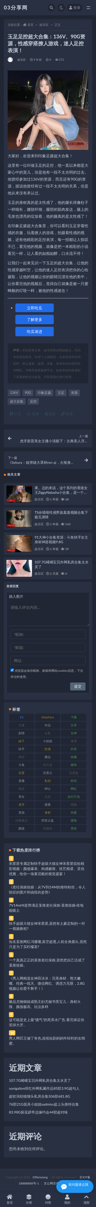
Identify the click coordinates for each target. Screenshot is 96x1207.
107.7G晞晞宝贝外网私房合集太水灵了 (40, 1080)
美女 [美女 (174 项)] (21, 797)
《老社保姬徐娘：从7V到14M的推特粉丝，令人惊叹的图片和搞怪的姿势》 (47, 889)
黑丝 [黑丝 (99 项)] (74, 828)
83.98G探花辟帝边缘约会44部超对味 (38, 1112)
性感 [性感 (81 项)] (48, 749)
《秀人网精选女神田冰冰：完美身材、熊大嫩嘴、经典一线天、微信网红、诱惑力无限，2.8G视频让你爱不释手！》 (47, 983)
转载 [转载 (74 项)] (74, 812)
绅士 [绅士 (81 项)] (48, 789)
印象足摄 (44, 393)
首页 (30, 25)
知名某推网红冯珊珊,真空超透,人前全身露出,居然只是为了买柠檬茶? (48, 944)
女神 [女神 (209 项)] (74, 733)
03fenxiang (40, 1177)
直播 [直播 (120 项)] (21, 781)
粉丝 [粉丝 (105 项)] (74, 781)
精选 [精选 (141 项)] (21, 789)
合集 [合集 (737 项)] (48, 733)
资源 (74, 393)
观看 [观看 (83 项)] (48, 804)
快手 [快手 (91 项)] (21, 749)
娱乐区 (44, 25)
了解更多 (34, 319)
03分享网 (16, 7)
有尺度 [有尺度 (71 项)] (47, 765)
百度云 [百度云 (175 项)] (47, 773)
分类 (28, 1199)
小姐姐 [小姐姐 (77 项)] (47, 741)
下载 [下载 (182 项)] (74, 717)
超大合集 (16, 401)
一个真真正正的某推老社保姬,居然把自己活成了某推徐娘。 (47, 962)
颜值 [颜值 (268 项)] (21, 828)
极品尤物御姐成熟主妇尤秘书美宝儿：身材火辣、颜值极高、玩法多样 (45, 1004)
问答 (48, 1199)
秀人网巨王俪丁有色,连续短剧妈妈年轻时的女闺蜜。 (47, 1040)
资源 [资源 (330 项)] (21, 812)
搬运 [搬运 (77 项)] (48, 757)
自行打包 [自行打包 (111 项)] (74, 797)
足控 (33, 401)
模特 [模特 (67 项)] (74, 765)
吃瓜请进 (34, 331)
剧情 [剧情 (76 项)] (21, 733)
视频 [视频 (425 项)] (74, 804)
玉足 (61, 393)
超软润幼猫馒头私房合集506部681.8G (39, 1096)
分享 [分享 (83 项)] (74, 725)
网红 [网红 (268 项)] (74, 789)
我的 (67, 1199)
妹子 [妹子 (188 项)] (21, 741)
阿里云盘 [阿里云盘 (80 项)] (47, 820)
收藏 (33, 414)
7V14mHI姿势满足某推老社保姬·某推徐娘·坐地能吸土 (46, 907)
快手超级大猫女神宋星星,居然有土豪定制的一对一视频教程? (47, 926)
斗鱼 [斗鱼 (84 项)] (21, 765)
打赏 (15, 414)
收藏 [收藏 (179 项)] (74, 757)
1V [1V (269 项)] (22, 717)
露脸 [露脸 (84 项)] (74, 820)
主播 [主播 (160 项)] (21, 725)
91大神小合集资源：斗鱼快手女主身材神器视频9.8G (61, 539)
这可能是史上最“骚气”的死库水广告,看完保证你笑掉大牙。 (46, 1022)
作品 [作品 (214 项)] (48, 725)
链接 (67, 414)
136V (14, 393)
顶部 (86, 1199)
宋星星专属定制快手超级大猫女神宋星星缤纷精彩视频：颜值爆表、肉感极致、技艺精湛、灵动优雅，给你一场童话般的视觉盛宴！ (46, 868)
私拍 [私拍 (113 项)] (48, 781)
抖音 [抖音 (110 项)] (74, 749)
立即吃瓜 (34, 308)
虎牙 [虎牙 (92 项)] (21, 804)
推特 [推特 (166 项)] (21, 757)
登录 (74, 7)
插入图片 (16, 596)
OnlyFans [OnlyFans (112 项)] (47, 717)
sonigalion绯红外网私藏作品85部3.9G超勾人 (44, 1088)
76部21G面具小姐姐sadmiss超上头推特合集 (44, 1104)
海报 (50, 414)
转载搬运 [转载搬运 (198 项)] (21, 820)
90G (28, 393)
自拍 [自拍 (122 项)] (48, 797)
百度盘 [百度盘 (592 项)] (73, 773)
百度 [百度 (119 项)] (21, 773)
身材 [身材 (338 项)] (48, 812)
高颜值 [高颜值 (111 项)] (47, 828)
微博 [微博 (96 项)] (74, 741)
